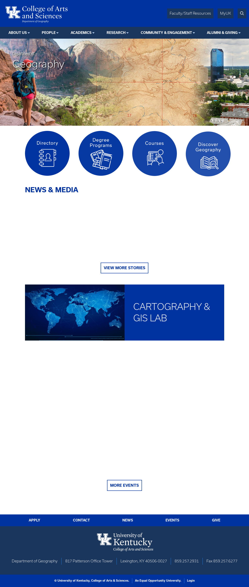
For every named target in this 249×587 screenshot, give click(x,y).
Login (191, 580)
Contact (81, 520)
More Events (124, 485)
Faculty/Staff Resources (190, 13)
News (127, 520)
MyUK (225, 13)
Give (216, 520)
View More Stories (124, 268)
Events (172, 520)
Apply (34, 520)
